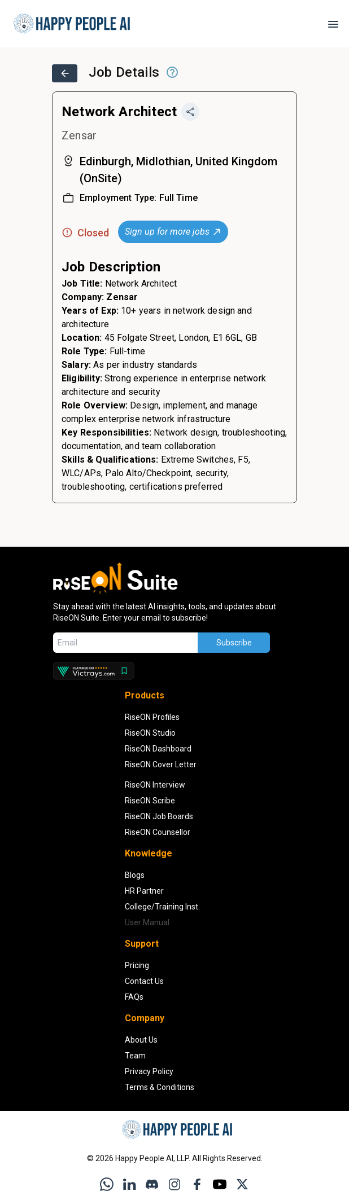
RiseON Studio (150, 732)
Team (135, 1055)
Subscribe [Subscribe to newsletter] (234, 642)
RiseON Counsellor (157, 832)
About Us (141, 1039)
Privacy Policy (149, 1071)
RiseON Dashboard (158, 748)
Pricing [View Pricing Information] (137, 965)
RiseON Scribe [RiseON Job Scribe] (150, 800)
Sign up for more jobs (173, 231)
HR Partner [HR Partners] (144, 890)
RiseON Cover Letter (161, 764)
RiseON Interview (155, 784)
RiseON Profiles (152, 717)
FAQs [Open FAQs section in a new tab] (134, 996)
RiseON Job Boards (159, 816)
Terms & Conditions (159, 1087)
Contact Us (144, 981)
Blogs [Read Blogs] (135, 875)
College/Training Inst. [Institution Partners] (162, 906)
